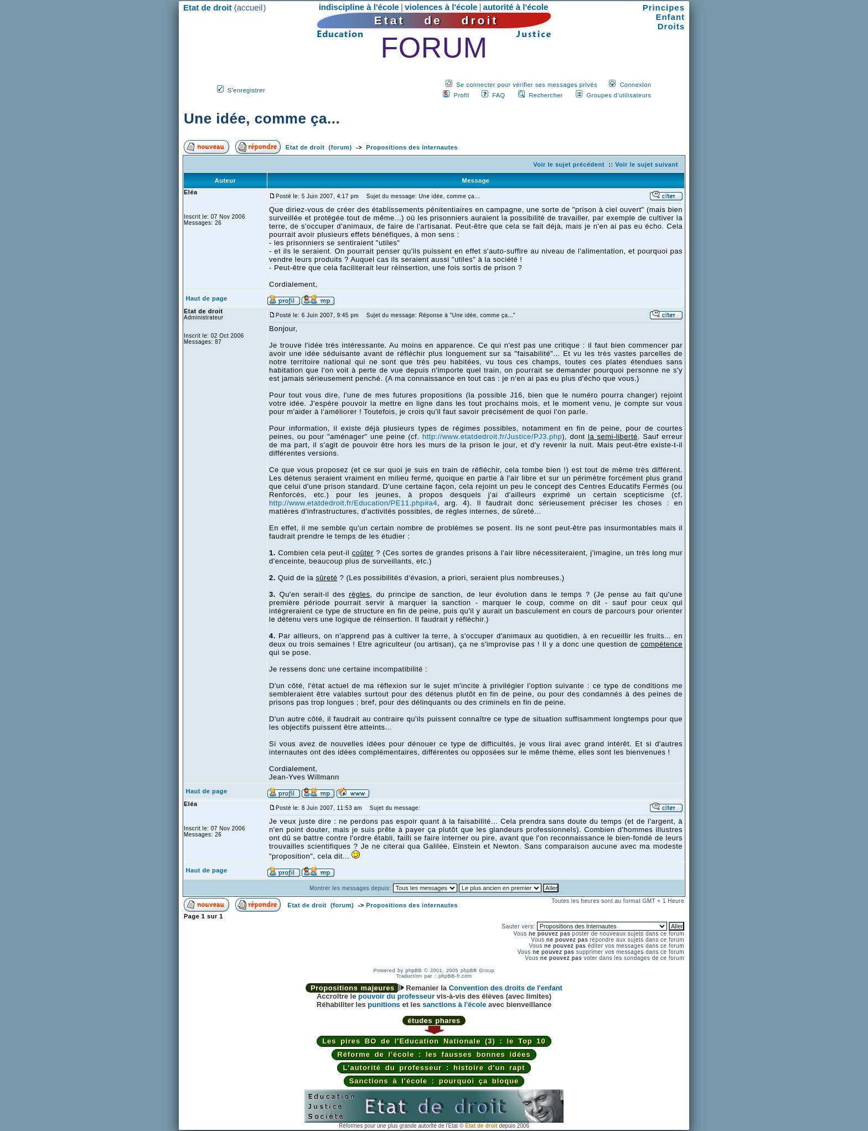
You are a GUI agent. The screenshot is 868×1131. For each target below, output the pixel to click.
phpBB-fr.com (455, 976)
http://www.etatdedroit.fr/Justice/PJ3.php (492, 436)
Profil (461, 95)
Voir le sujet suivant (646, 164)
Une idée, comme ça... (262, 118)
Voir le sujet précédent (568, 164)
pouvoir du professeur (396, 996)
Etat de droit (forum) (319, 147)
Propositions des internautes (412, 147)
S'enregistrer (247, 90)
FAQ (498, 95)
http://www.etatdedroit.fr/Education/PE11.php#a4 (353, 503)
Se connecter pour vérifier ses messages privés (526, 84)
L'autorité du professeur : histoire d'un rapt (434, 1067)
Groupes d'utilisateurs (618, 95)
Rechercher (546, 95)
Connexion (635, 84)
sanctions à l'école (454, 1004)
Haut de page (207, 298)
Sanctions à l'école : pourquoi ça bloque (434, 1081)
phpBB (413, 970)
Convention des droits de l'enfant (505, 988)
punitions (384, 1004)
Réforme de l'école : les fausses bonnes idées (433, 1054)
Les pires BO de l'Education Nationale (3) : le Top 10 (434, 1041)
